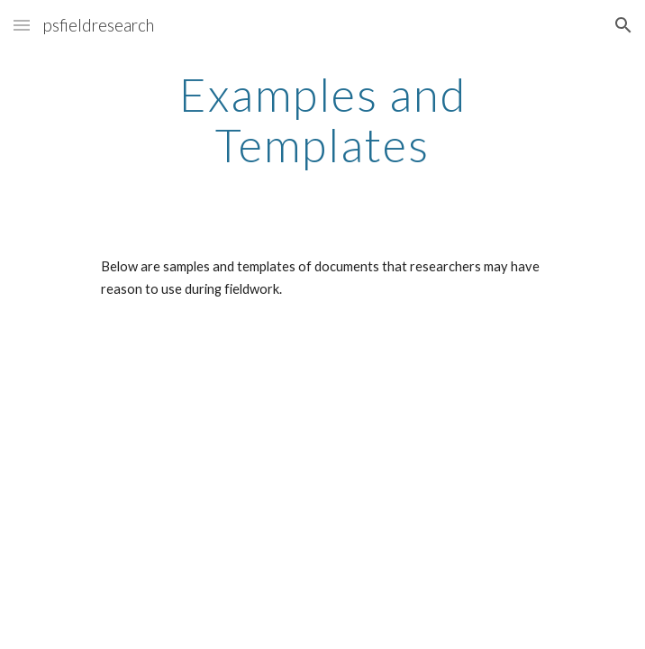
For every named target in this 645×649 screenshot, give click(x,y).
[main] (322, 119)
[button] (21, 25)
